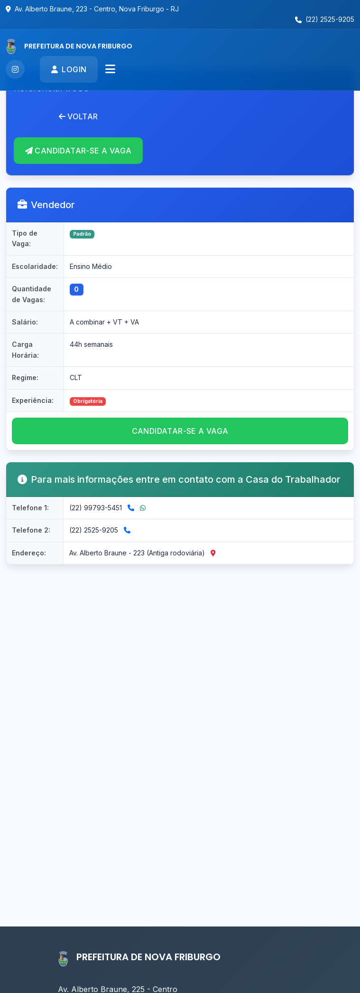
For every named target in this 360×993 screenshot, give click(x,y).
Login (68, 69)
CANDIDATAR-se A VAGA (78, 150)
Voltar (78, 116)
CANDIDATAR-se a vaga (180, 431)
